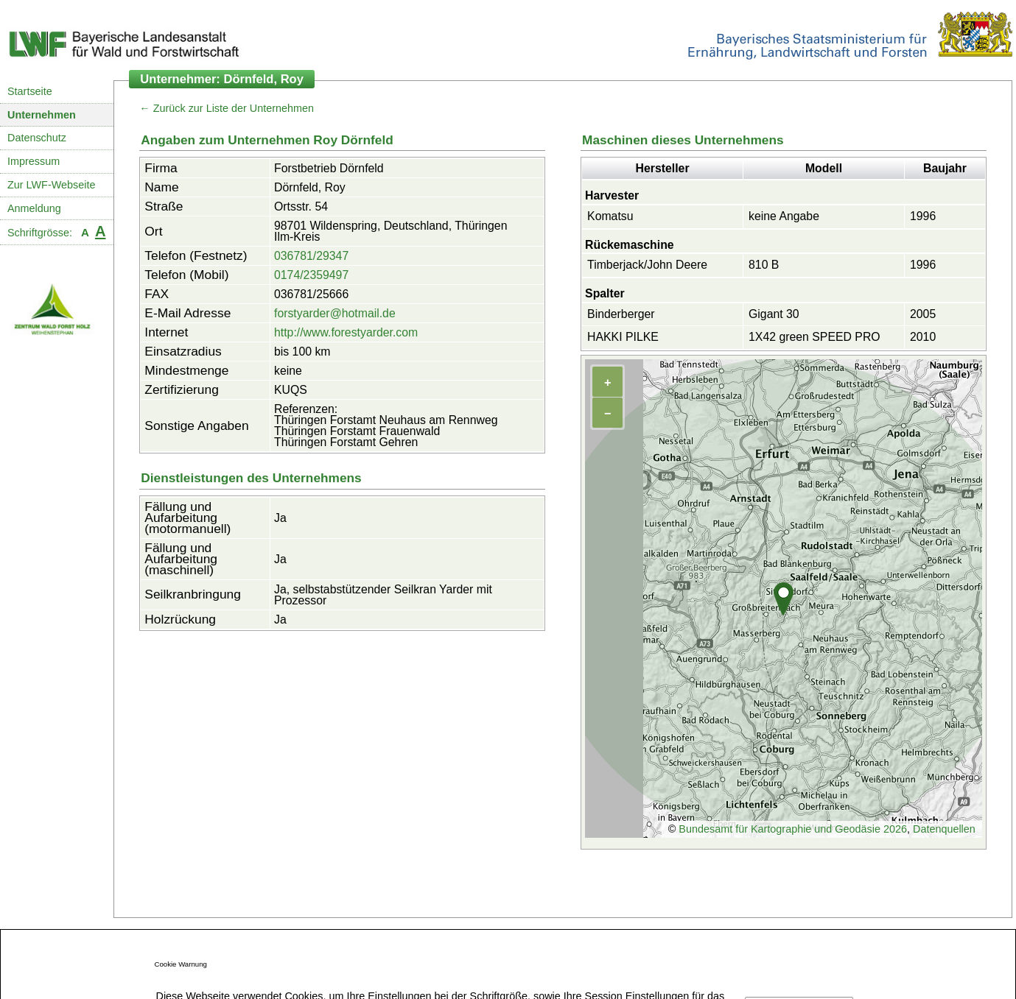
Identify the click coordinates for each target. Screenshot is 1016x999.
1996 (923, 216)
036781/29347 (311, 256)
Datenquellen (944, 829)
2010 (923, 337)
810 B (764, 264)
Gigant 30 (774, 314)
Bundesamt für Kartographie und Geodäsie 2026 (793, 829)
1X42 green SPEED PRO (814, 337)
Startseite (29, 91)
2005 (923, 314)
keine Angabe (784, 216)
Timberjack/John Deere (647, 264)
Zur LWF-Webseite (51, 185)
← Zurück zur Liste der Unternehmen (226, 108)
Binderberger (621, 314)
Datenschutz (36, 138)
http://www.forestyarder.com (346, 332)
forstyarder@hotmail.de (335, 313)
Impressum (33, 161)
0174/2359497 (311, 275)
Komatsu (610, 216)
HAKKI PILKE (623, 337)
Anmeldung (34, 208)
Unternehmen (41, 115)
